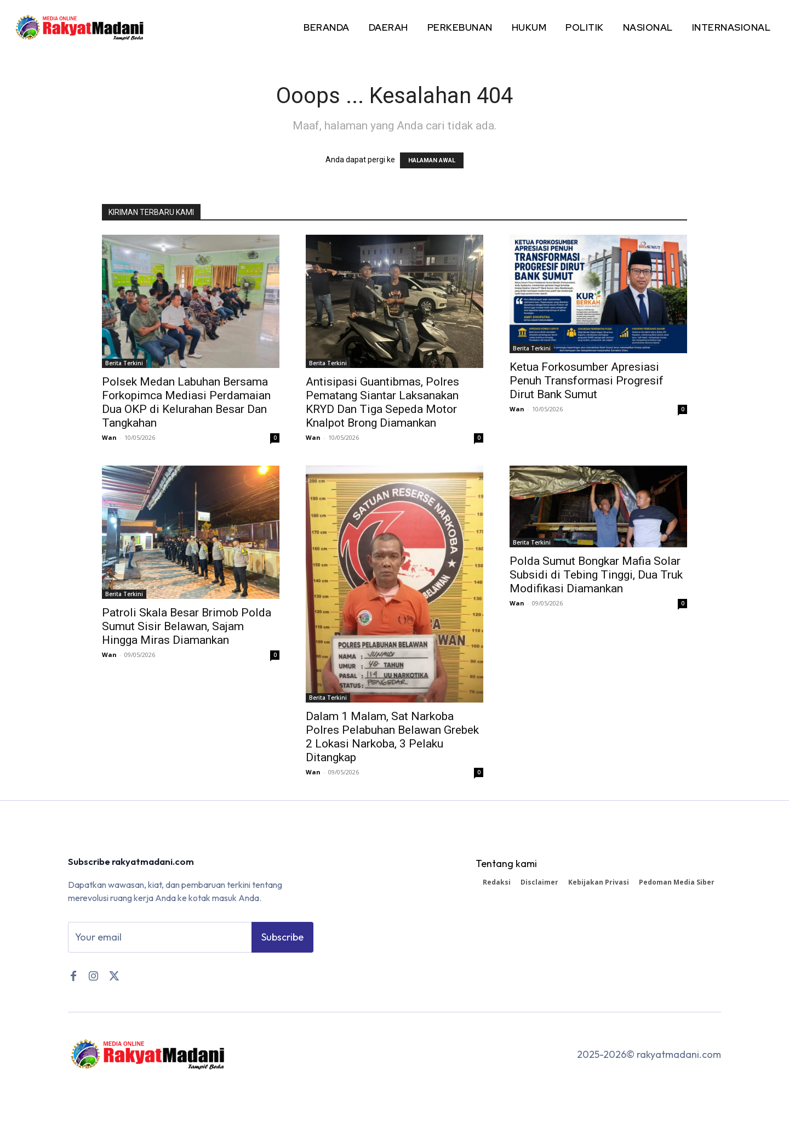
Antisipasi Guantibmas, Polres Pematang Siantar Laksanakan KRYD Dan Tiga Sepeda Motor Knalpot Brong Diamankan (382, 402)
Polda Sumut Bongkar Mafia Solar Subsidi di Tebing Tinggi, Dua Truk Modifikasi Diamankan (596, 574)
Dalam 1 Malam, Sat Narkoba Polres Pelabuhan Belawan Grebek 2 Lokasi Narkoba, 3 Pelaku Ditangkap (392, 737)
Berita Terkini (124, 363)
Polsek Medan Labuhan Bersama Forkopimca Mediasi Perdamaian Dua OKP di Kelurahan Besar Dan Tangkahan (186, 402)
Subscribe (282, 938)
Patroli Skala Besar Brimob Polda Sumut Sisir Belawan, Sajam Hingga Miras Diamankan (186, 626)
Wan (109, 437)
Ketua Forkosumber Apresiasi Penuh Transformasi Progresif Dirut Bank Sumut (587, 380)
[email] (159, 939)
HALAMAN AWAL (431, 160)
